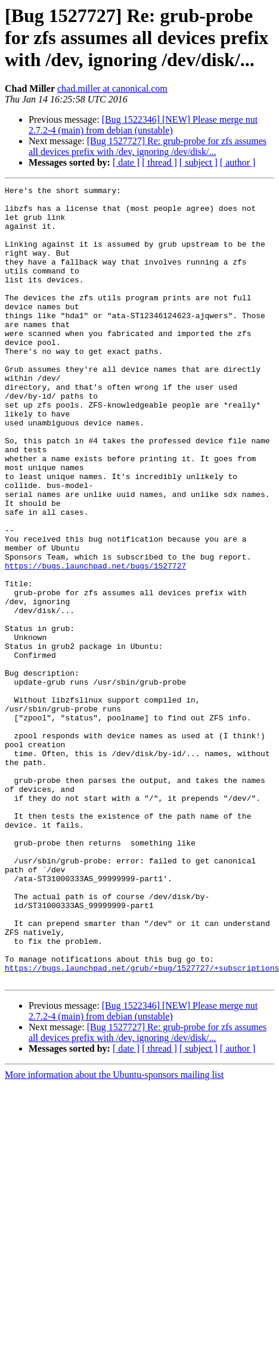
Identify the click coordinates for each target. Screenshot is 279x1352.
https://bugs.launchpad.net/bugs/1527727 (95, 642)
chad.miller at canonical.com (112, 88)
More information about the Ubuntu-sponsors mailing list (114, 1234)
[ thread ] (159, 162)
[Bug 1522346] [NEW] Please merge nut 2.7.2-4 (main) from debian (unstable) (143, 124)
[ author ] (238, 162)
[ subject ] (198, 162)
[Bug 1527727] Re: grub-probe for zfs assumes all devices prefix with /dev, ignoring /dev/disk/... (147, 146)
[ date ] (126, 162)
